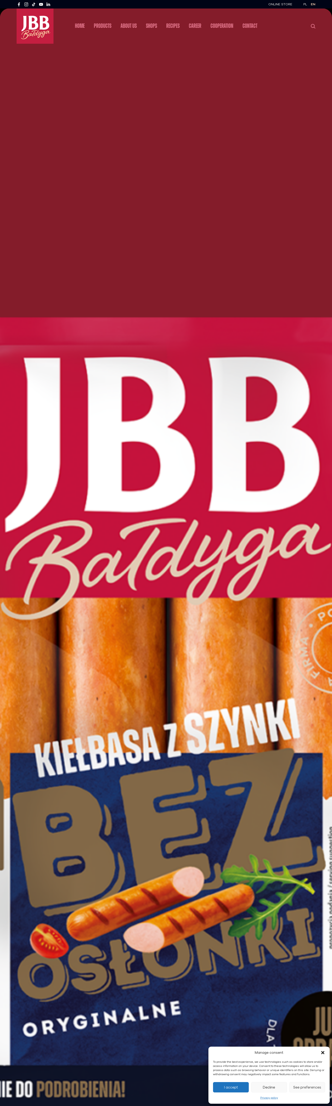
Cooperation (221, 26)
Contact (250, 26)
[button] (322, 1052)
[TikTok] (33, 4)
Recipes (173, 26)
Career (195, 26)
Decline (269, 1087)
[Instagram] (26, 4)
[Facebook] (19, 4)
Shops (151, 26)
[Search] (313, 26)
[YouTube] (41, 4)
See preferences (307, 1087)
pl (305, 4)
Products (102, 26)
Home (80, 26)
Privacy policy (269, 1098)
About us (129, 26)
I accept (231, 1087)
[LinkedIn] (48, 4)
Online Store (280, 4)
